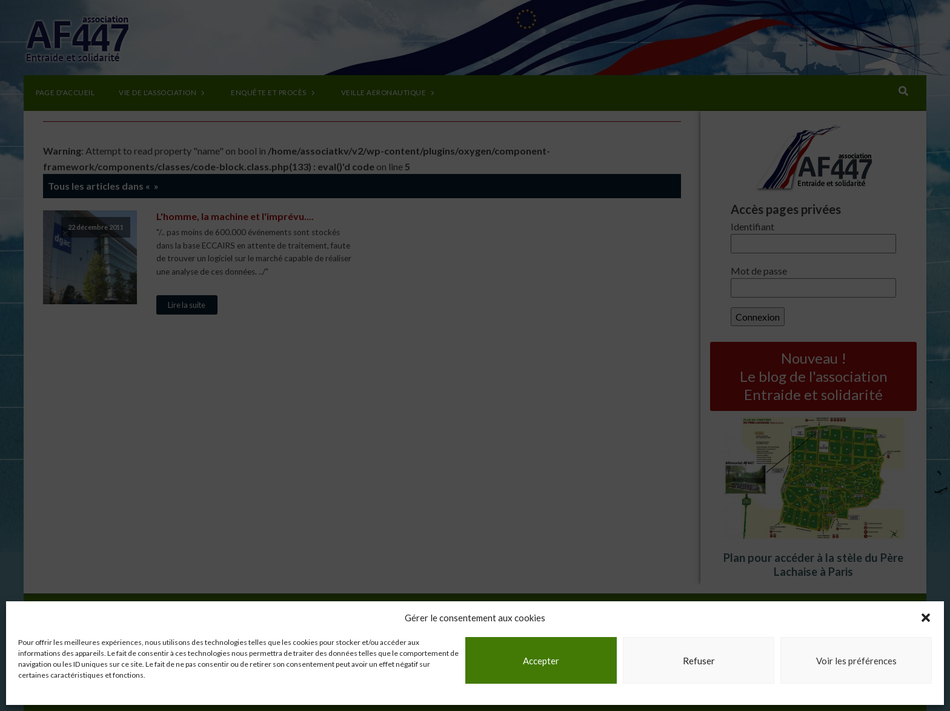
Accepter (541, 660)
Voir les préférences (856, 660)
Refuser (699, 660)
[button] (926, 618)
